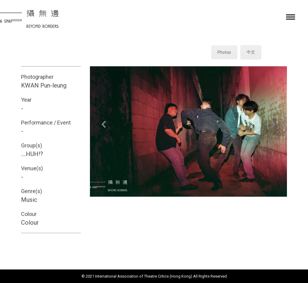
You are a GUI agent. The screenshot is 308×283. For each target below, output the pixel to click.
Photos (224, 52)
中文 (251, 52)
